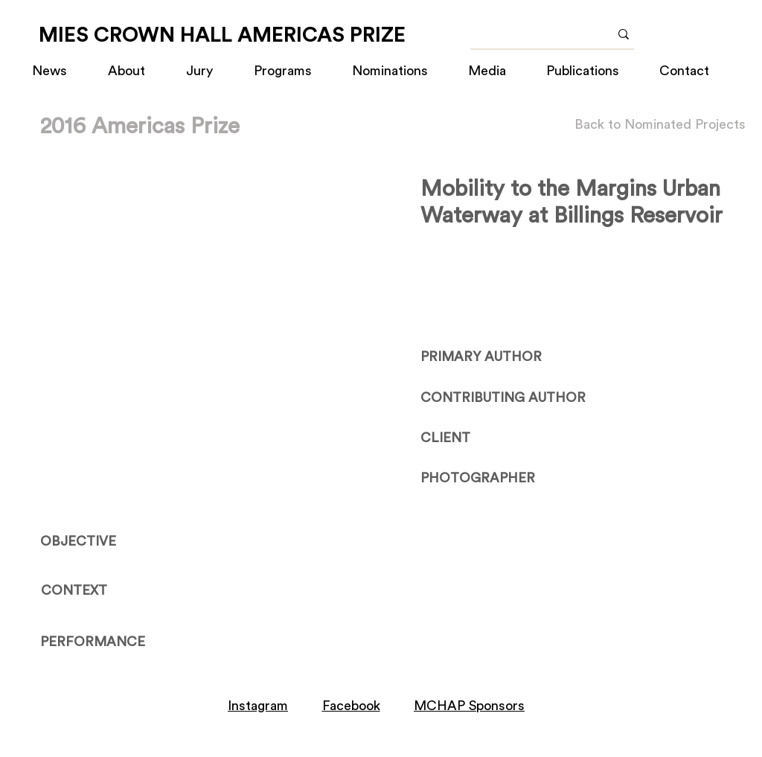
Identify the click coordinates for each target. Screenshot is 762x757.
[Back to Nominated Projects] (660, 124)
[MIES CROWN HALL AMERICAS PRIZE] (222, 35)
